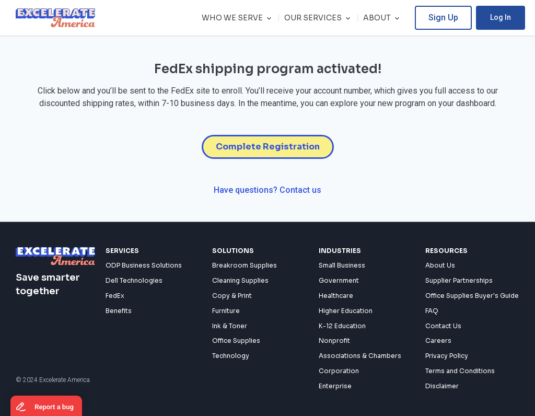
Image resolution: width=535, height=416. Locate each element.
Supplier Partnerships (459, 281)
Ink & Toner (229, 326)
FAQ (431, 311)
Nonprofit (334, 341)
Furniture (226, 311)
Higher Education (346, 311)
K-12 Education (342, 326)
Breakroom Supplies (244, 266)
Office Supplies (236, 341)
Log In (509, 17)
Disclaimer (442, 386)
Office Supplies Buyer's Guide (472, 295)
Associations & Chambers (360, 356)
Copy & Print (232, 295)
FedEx (115, 295)
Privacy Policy (446, 356)
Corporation (339, 371)
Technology (230, 356)
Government (339, 281)
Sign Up (452, 17)
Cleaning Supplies (240, 281)
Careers (438, 341)
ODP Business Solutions (144, 266)
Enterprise (335, 386)
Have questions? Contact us (267, 190)
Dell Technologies (134, 281)
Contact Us (443, 326)
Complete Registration (268, 146)
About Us (440, 266)
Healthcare (336, 295)
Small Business (342, 266)
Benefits (119, 311)
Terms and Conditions (460, 371)
